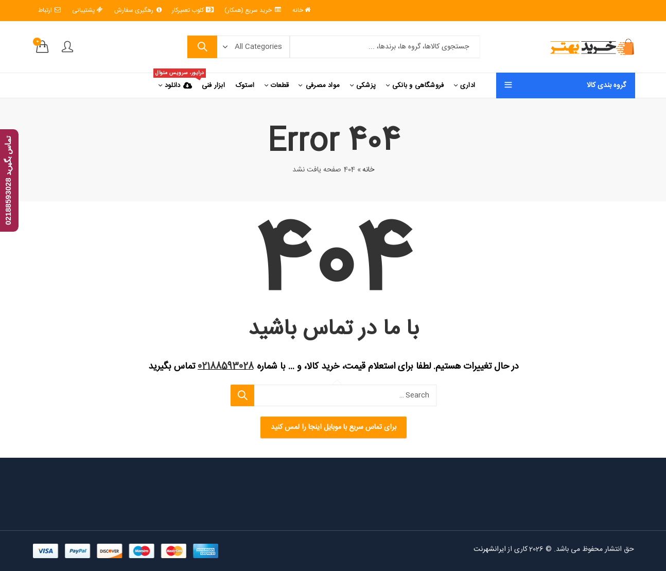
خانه (368, 170)
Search (201, 47)
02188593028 (226, 366)
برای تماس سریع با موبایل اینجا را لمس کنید (333, 427)
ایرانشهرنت (488, 549)
